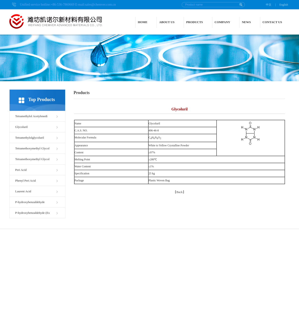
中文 (268, 4)
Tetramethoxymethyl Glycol (32, 148)
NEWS (246, 22)
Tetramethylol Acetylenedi (31, 116)
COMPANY (222, 22)
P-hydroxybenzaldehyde (30, 202)
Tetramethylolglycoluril (29, 137)
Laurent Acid (23, 191)
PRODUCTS (194, 22)
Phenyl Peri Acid (25, 180)
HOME (142, 22)
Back (179, 192)
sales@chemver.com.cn (100, 4)
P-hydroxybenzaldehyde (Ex (32, 212)
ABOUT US (166, 22)
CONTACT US (272, 22)
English (283, 4)
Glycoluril (21, 127)
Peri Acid (21, 170)
